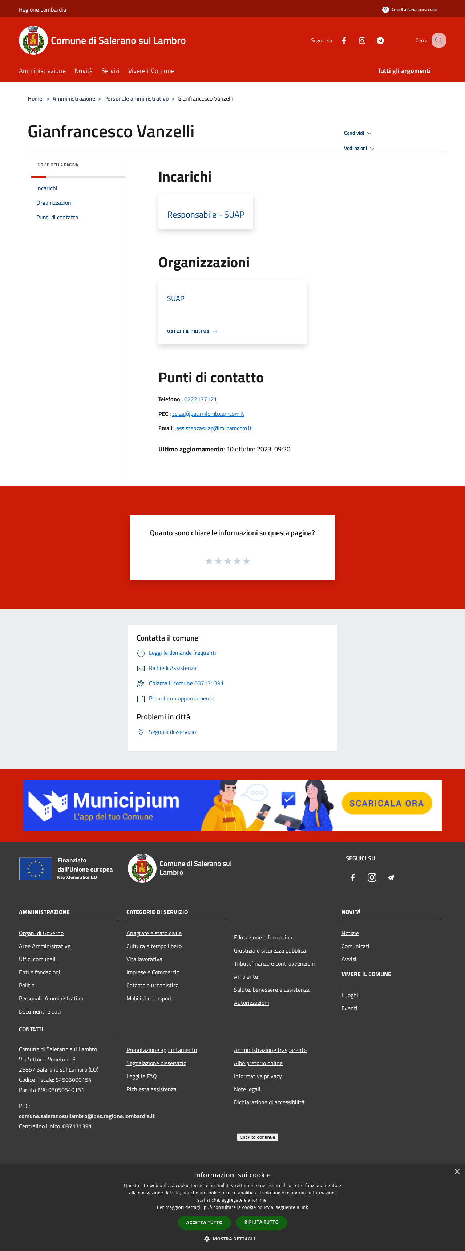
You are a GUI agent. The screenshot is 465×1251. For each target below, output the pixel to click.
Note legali (247, 1089)
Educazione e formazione (264, 937)
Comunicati (355, 946)
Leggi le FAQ (141, 1076)
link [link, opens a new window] (304, 1207)
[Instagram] (354, 40)
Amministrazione (74, 98)
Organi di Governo (41, 933)
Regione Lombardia (42, 9)
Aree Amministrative (44, 946)
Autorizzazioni (251, 1002)
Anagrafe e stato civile (154, 933)
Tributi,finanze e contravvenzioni (274, 963)
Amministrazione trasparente (270, 1049)
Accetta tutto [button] (204, 1222)
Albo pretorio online (258, 1063)
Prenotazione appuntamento (161, 1049)
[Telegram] (372, 40)
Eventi (349, 1008)
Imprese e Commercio (152, 972)
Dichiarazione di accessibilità (269, 1102)
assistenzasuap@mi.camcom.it (214, 428)
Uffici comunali (37, 959)
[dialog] (232, 1207)
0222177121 (200, 399)
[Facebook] (336, 40)
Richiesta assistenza (151, 1089)
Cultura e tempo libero (154, 946)
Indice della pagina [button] (57, 164)
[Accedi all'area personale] (409, 9)
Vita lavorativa (144, 959)
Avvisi (348, 959)
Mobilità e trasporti (150, 998)
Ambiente (246, 976)
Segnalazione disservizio (156, 1063)
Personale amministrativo (136, 98)
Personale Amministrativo (51, 998)
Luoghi (349, 995)
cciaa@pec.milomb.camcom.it (208, 413)
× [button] (457, 1172)
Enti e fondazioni (39, 972)
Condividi (359, 133)
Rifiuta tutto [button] (261, 1222)
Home (35, 98)
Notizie (350, 933)
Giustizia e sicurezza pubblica (270, 950)
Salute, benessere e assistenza (272, 989)
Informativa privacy (258, 1076)
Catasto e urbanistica (152, 985)
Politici (27, 985)
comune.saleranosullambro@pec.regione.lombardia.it (87, 1116)
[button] (232, 1238)
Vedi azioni (360, 148)
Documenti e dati (40, 1011)
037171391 (77, 1126)
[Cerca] (437, 40)
